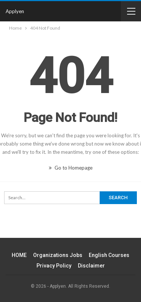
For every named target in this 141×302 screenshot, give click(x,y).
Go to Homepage (70, 168)
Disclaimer (91, 266)
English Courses (109, 255)
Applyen (15, 11)
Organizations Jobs (57, 255)
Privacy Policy (53, 266)
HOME (19, 255)
